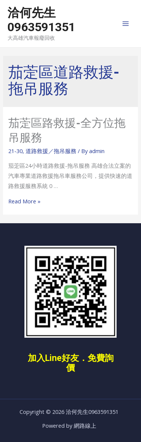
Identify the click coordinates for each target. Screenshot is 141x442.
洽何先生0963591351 (41, 20)
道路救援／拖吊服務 (51, 151)
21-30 (15, 151)
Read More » (24, 201)
